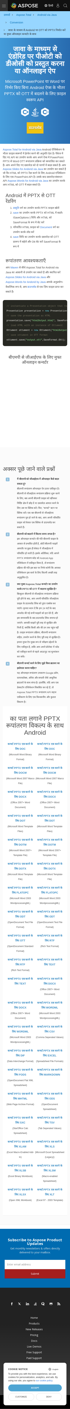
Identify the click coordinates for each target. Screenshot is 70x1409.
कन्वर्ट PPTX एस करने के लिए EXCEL (49, 1053)
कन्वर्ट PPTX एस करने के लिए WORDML (49, 1005)
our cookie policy (44, 1380)
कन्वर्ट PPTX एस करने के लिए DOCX (20, 794)
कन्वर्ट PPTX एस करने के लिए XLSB (20, 1168)
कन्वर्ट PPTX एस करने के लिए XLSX (20, 1192)
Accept (35, 1388)
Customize (21, 1397)
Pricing (34, 1335)
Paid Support (34, 1358)
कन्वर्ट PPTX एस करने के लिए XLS (49, 1144)
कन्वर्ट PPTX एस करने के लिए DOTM (20, 842)
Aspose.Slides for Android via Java (26, 277)
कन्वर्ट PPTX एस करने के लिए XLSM (49, 1168)
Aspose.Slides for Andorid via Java (23, 169)
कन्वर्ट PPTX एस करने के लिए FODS (20, 1072)
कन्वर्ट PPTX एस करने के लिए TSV (49, 1120)
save (16, 212)
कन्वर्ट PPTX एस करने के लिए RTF (49, 938)
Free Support (34, 1352)
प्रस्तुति (16, 207)
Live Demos (34, 1346)
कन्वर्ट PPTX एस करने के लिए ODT (20, 914)
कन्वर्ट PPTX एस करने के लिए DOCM (20, 770)
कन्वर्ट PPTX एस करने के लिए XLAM (20, 1144)
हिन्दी (48, 5)
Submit (35, 1273)
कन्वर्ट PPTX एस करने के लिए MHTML (20, 1096)
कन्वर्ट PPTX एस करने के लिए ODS (49, 1096)
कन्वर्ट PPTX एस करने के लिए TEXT (49, 962)
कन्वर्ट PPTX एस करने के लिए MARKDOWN (49, 1072)
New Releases (34, 1329)
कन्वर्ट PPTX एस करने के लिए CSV (49, 1029)
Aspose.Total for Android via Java (22, 149)
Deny (49, 1397)
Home (34, 1317)
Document (46, 227)
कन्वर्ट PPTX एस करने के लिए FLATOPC (20, 890)
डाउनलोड (35, 128)
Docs (34, 1340)
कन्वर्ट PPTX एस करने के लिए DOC (20, 746)
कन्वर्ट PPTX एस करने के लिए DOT (20, 818)
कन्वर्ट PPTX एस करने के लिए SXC (20, 1120)
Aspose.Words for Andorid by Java (26, 281)
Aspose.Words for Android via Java (28, 180)
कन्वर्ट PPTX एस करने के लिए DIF (20, 1053)
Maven (14, 267)
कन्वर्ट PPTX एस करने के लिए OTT (20, 938)
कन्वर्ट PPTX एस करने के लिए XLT (49, 1192)
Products (34, 1323)
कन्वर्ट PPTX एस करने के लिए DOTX (20, 866)
